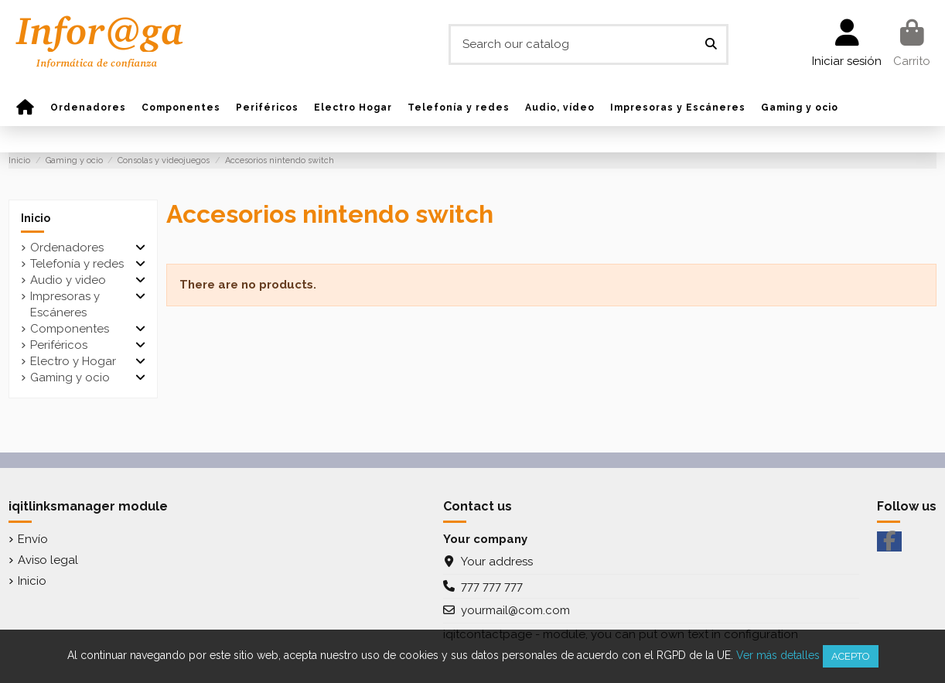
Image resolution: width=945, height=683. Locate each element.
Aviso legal (48, 560)
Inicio (35, 218)
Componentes (69, 329)
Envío (33, 539)
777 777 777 (492, 586)
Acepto (850, 656)
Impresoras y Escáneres (65, 304)
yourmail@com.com (515, 610)
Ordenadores (67, 247)
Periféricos (58, 345)
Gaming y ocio (70, 377)
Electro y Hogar (73, 361)
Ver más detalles (778, 655)
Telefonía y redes (77, 264)
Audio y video (68, 280)
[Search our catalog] (711, 44)
